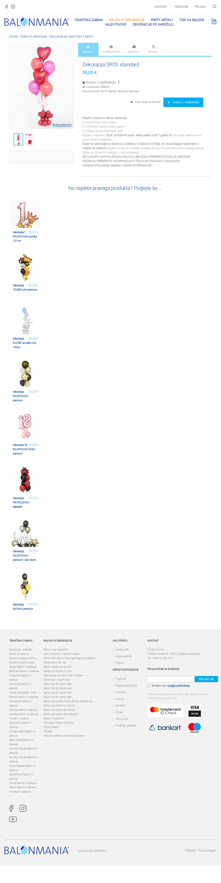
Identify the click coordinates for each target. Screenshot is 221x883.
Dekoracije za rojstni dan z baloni (71, 36)
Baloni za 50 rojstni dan (58, 697)
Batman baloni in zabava (24, 671)
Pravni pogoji (207, 850)
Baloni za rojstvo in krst (57, 671)
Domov (14, 36)
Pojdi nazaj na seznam (145, 102)
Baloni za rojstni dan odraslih (61, 714)
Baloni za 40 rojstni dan (58, 692)
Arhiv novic (122, 719)
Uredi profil (122, 649)
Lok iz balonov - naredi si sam (61, 654)
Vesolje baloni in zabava (23, 714)
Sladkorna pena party (22, 662)
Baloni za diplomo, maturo (59, 705)
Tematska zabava (88, 20)
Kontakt (161, 7)
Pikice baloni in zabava (22, 783)
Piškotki (190, 850)
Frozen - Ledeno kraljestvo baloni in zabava (20, 722)
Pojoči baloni (51, 727)
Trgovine (181, 7)
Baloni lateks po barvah (58, 667)
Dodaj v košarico (183, 102)
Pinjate (48, 731)
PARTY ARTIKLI (162, 20)
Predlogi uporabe (125, 725)
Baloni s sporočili (54, 718)
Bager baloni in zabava (22, 667)
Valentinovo (115, 24)
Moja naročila (123, 656)
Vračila (119, 699)
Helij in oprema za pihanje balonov (64, 735)
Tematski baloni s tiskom (59, 723)
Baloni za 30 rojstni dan (58, 688)
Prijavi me (206, 679)
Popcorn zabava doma (22, 658)
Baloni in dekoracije (126, 20)
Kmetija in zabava (20, 791)
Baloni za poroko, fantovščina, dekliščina (68, 701)
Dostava (120, 692)
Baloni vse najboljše (56, 649)
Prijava (200, 7)
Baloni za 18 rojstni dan (58, 684)
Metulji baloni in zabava (23, 710)
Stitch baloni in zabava (22, 787)
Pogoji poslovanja (126, 685)
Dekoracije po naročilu (153, 24)
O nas (119, 712)
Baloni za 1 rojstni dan (57, 679)
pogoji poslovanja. (179, 685)
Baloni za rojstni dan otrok (59, 710)
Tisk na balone (191, 20)
